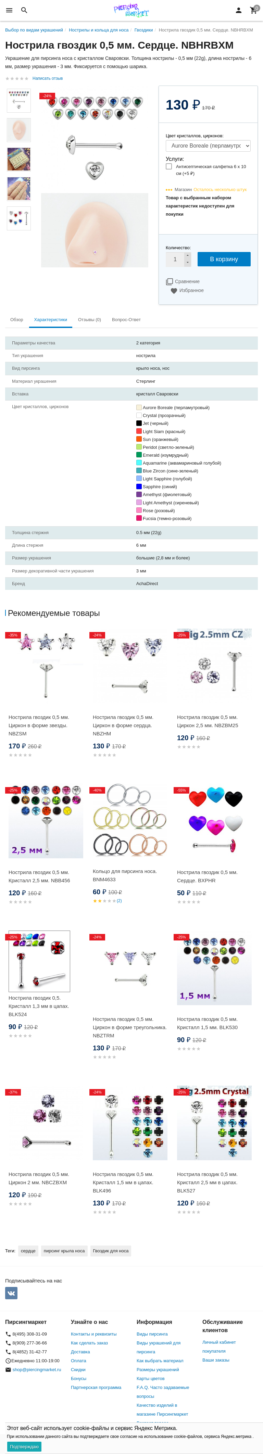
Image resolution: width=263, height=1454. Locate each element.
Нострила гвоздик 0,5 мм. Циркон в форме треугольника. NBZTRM (130, 1027)
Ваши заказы (215, 1360)
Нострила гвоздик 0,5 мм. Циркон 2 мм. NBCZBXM (39, 1178)
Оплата (78, 1360)
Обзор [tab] (16, 319)
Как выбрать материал (160, 1360)
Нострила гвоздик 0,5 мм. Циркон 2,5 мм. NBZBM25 (207, 721)
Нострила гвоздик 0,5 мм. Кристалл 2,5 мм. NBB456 (39, 876)
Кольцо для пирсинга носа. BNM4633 (125, 875)
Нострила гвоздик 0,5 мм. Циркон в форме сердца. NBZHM (123, 725)
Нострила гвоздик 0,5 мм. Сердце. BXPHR (207, 876)
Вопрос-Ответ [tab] (126, 319)
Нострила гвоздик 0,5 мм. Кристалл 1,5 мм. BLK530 (207, 1023)
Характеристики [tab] (50, 319)
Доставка (80, 1351)
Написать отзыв (48, 78)
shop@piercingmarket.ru (37, 1369)
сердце (28, 1250)
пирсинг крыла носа (64, 1250)
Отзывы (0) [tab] (89, 319)
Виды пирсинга (152, 1334)
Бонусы (78, 1378)
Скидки (78, 1369)
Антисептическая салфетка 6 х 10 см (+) (211, 170)
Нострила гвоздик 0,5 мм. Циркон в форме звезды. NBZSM (39, 725)
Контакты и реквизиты (93, 1334)
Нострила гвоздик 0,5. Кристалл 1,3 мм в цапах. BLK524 (39, 1006)
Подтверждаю (24, 1446)
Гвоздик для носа (111, 1250)
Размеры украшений (158, 1369)
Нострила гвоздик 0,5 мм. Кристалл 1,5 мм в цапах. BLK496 (123, 1182)
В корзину (224, 259)
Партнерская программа (96, 1387)
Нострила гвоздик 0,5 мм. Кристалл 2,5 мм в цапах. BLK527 (207, 1182)
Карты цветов (151, 1378)
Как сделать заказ (89, 1342)
